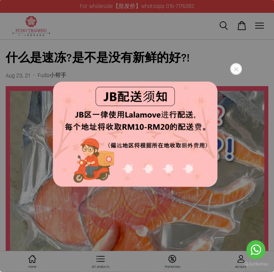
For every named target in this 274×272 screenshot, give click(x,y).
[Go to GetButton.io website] (256, 264)
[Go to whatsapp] (255, 249)
